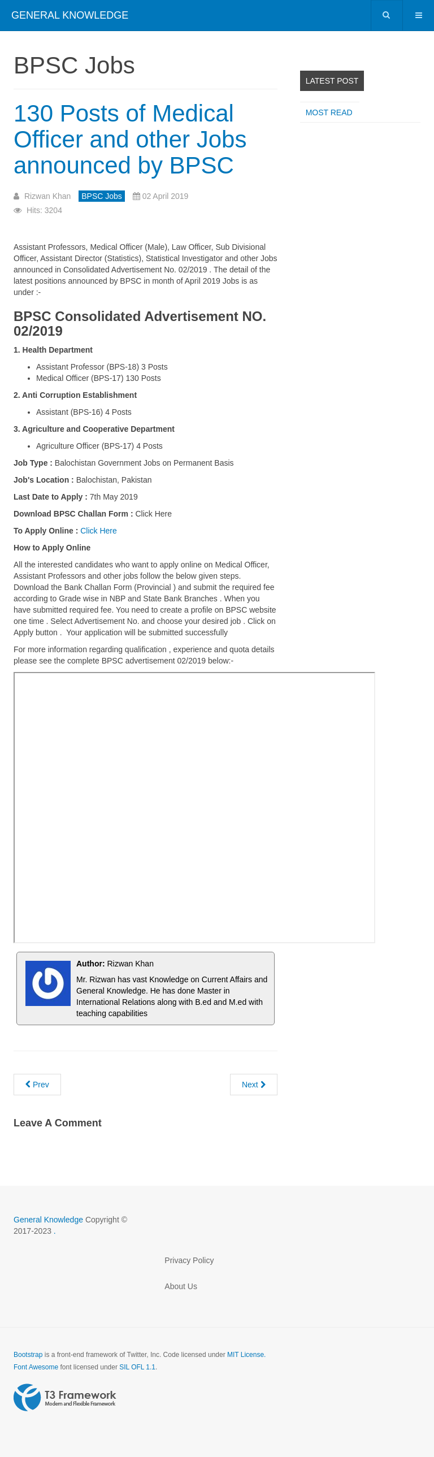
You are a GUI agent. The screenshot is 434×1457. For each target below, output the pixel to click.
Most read (329, 112)
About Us (180, 1286)
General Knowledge (49, 1219)
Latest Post (332, 80)
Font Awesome (36, 1367)
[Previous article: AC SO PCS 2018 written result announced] (37, 1084)
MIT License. (246, 1355)
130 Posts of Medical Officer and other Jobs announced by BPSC (130, 139)
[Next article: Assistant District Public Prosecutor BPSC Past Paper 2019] (253, 1084)
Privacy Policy (189, 1260)
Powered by (65, 1398)
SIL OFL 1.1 (137, 1367)
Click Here (98, 530)
